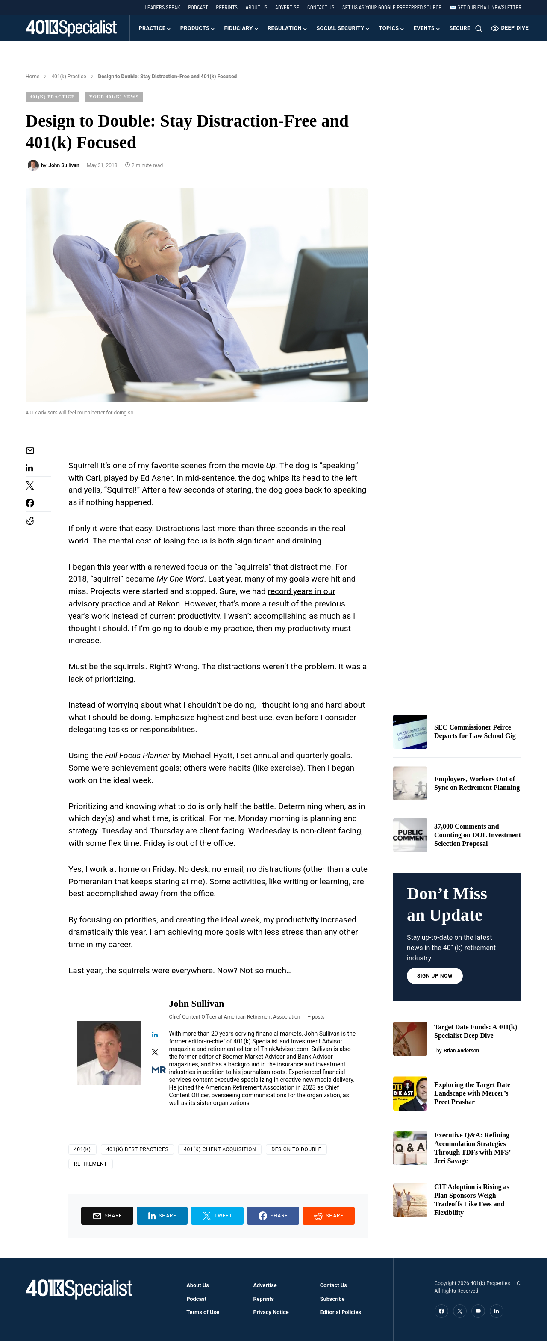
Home (32, 77)
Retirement (90, 1164)
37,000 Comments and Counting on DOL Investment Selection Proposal (477, 835)
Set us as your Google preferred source (391, 7)
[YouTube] (478, 1311)
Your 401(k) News (114, 96)
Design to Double (296, 1149)
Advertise (287, 7)
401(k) (82, 1149)
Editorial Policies (340, 1312)
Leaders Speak (162, 7)
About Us (257, 7)
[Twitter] (460, 1311)
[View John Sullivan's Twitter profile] (155, 1053)
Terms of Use (202, 1312)
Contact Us (320, 7)
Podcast (198, 7)
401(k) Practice (68, 77)
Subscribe (332, 1299)
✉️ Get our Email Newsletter (485, 7)
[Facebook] (441, 1311)
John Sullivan (196, 1003)
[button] (478, 28)
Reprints (227, 7)
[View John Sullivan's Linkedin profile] (155, 1035)
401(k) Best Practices (137, 1149)
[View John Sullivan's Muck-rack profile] (155, 1070)
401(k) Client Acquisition (220, 1149)
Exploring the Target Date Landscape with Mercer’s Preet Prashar (472, 1093)
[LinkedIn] (496, 1311)
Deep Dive (510, 28)
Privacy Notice (270, 1312)
